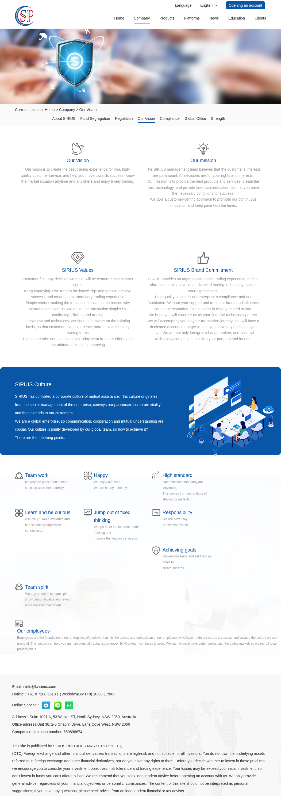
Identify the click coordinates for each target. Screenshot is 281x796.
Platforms (192, 18)
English (206, 5)
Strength (218, 118)
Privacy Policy (133, 776)
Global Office (195, 118)
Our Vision (88, 110)
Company (142, 18)
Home (119, 18)
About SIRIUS (63, 118)
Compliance (170, 118)
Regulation (124, 118)
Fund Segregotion (94, 118)
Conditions (183, 776)
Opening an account (245, 5)
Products (167, 18)
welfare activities (103, 776)
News (214, 18)
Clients (260, 18)
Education (236, 18)
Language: (184, 5)
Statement (159, 776)
